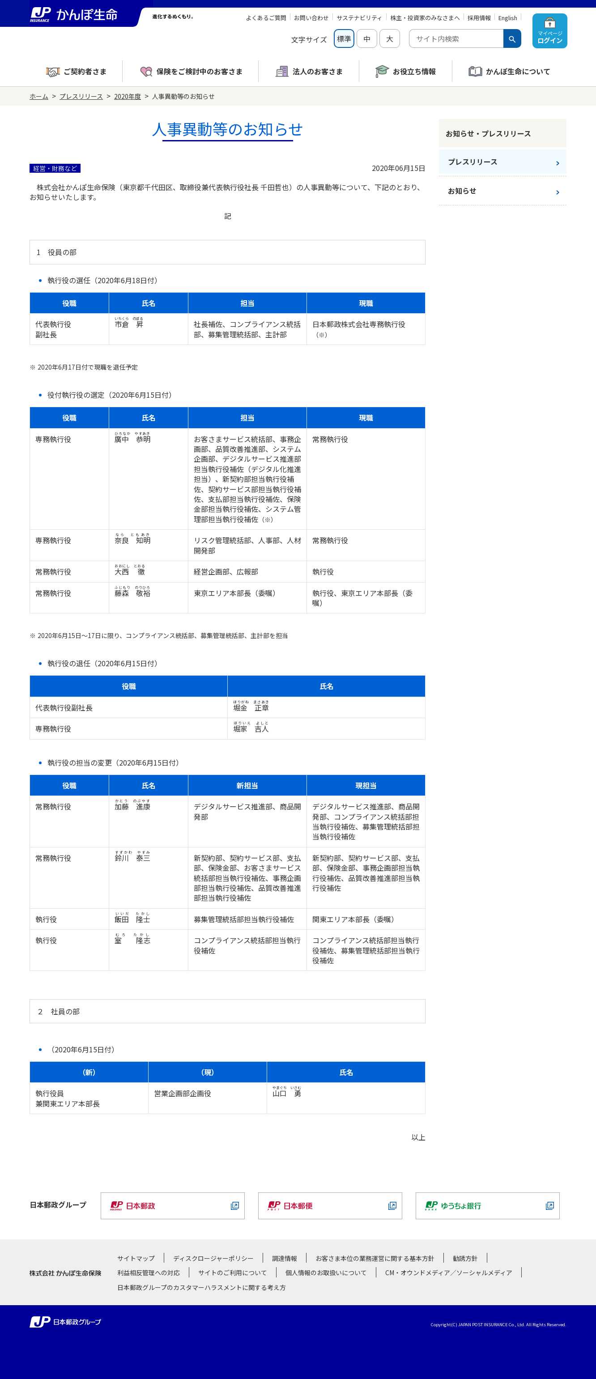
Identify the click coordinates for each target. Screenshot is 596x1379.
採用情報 (479, 17)
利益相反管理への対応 (148, 1272)
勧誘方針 (465, 1258)
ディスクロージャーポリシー (213, 1258)
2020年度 (127, 96)
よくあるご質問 (266, 17)
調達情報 (284, 1258)
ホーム (39, 96)
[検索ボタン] (512, 38)
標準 (344, 38)
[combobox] (456, 38)
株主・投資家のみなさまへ (425, 17)
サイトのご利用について (232, 1272)
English (507, 17)
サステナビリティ (359, 17)
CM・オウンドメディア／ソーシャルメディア (448, 1272)
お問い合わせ (311, 17)
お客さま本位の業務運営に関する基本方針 (374, 1258)
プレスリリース (81, 96)
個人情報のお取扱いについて (326, 1272)
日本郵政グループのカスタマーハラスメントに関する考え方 (201, 1287)
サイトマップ (136, 1258)
